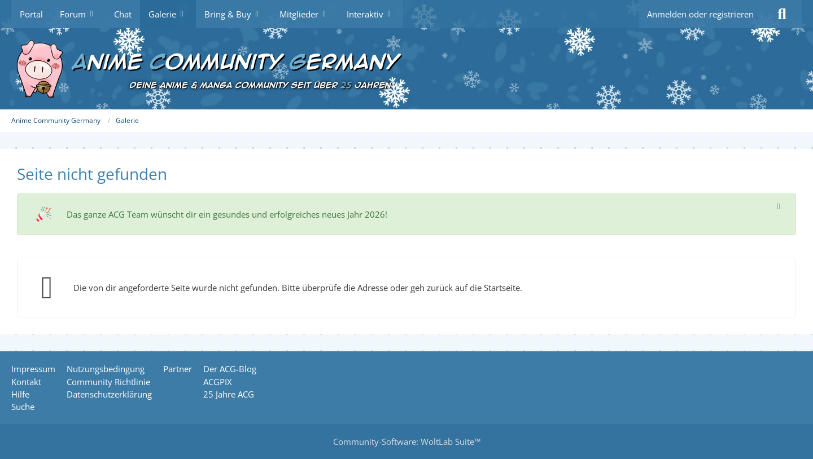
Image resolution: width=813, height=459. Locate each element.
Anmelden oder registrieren (700, 14)
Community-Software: (406, 441)
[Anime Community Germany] (406, 69)
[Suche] (782, 14)
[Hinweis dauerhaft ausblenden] (778, 206)
